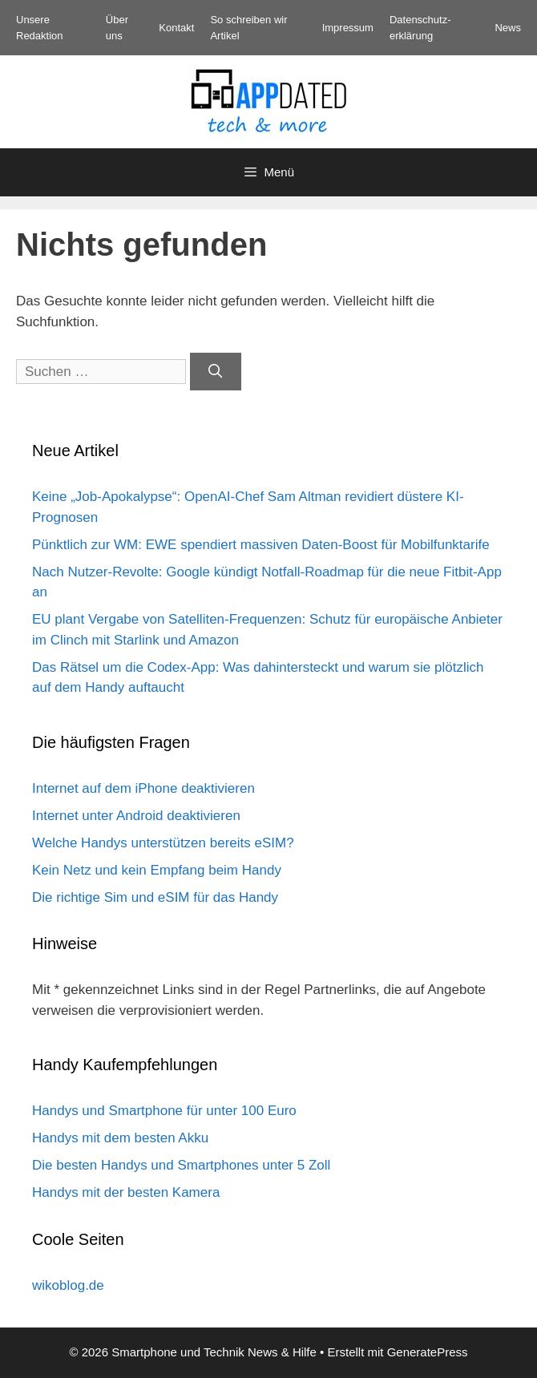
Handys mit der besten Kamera (126, 1192)
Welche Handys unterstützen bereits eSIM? (163, 843)
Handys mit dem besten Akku (120, 1138)
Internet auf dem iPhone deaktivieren (143, 788)
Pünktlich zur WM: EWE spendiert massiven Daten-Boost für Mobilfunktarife (261, 544)
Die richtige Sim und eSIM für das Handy (155, 897)
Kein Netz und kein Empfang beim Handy (156, 870)
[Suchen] (215, 372)
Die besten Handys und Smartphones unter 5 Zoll (181, 1165)
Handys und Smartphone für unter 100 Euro (164, 1110)
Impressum (347, 28)
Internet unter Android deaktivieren (136, 815)
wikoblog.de (68, 1285)
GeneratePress (427, 1352)
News (508, 28)
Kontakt (176, 28)
